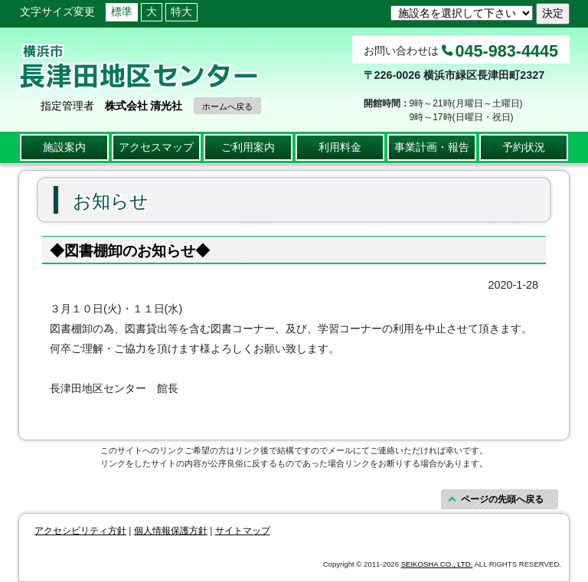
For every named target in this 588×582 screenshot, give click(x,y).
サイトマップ (242, 530)
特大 (181, 11)
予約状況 (523, 147)
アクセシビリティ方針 (80, 530)
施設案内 (64, 147)
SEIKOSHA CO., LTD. (437, 564)
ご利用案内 (248, 147)
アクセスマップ (156, 147)
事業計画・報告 (431, 147)
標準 (121, 11)
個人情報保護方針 (170, 530)
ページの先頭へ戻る (502, 499)
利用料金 (339, 147)
